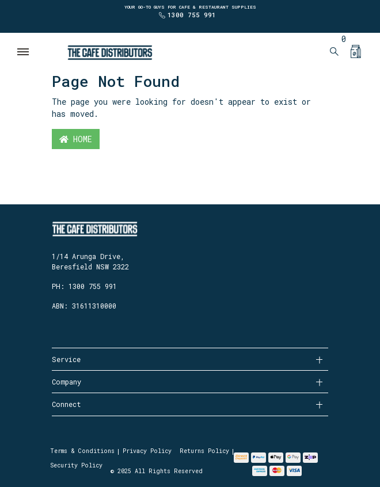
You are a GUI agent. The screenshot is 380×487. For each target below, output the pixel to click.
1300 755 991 (192, 14)
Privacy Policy (147, 451)
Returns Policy (204, 451)
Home (75, 139)
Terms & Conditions (82, 451)
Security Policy (76, 465)
